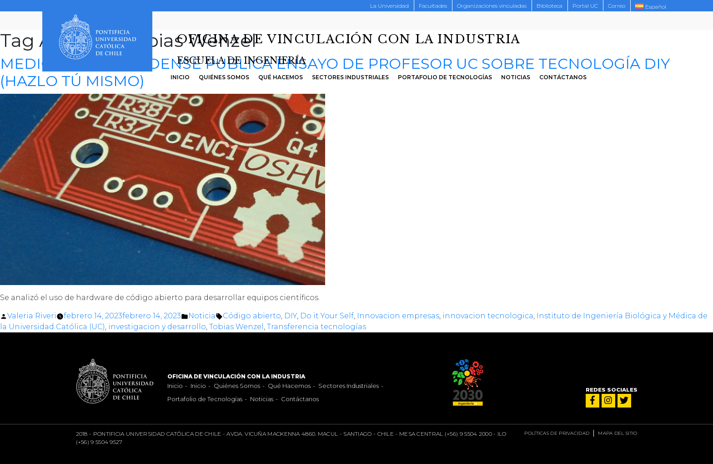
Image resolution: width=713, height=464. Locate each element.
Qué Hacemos (280, 77)
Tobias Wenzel (236, 326)
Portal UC (585, 5)
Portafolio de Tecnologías (445, 77)
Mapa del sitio (617, 433)
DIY (290, 315)
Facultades (433, 5)
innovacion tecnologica (487, 315)
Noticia (202, 315)
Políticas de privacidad (556, 433)
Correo (616, 5)
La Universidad (389, 5)
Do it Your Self (327, 315)
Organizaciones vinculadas (492, 5)
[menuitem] (651, 6)
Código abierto (252, 315)
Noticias (515, 77)
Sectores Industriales (350, 77)
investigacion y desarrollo (157, 326)
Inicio (180, 77)
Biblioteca (549, 5)
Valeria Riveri (31, 315)
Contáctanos (563, 77)
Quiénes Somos (224, 77)
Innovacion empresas (398, 315)
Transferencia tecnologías (316, 326)
